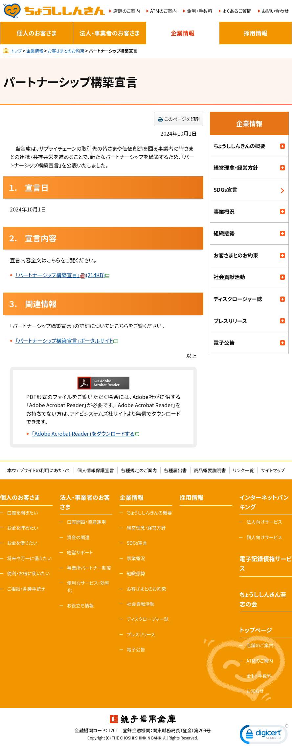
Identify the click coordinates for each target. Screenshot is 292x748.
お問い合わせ (275, 11)
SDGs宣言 (225, 189)
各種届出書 (175, 470)
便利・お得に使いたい (28, 573)
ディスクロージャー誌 (237, 299)
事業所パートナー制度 (89, 567)
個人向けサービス (264, 537)
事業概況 (224, 211)
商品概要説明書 (210, 470)
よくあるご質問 (236, 11)
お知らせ (255, 691)
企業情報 (182, 33)
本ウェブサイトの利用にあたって (38, 470)
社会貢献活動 (229, 277)
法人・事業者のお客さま (109, 33)
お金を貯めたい (22, 527)
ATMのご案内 (163, 11)
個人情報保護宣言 (95, 470)
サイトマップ (273, 470)
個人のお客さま (36, 33)
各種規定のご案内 (139, 470)
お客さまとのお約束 (66, 51)
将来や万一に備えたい (29, 558)
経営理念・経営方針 (235, 167)
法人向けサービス (264, 521)
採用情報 (255, 33)
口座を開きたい (22, 512)
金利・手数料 (199, 11)
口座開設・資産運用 (86, 521)
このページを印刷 (182, 119)
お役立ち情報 (80, 605)
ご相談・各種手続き (26, 588)
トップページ (255, 630)
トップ (16, 51)
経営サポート (80, 552)
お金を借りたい (22, 542)
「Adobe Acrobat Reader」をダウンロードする (85, 433)
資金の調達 (78, 537)
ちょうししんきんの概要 (239, 146)
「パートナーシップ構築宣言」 (62, 275)
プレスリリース (230, 321)
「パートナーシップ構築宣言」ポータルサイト (66, 340)
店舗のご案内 (126, 11)
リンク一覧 (243, 470)
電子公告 (224, 342)
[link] (264, 735)
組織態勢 (224, 233)
